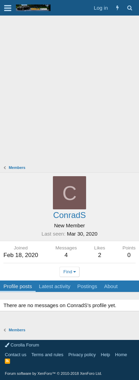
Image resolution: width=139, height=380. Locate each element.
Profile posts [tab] (17, 286)
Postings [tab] (87, 286)
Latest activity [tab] (55, 286)
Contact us (15, 354)
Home (121, 354)
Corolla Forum (22, 345)
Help (105, 354)
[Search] (129, 7)
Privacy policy (82, 354)
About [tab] (111, 286)
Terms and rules (47, 354)
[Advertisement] (69, 88)
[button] (7, 8)
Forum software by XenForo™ (53, 373)
